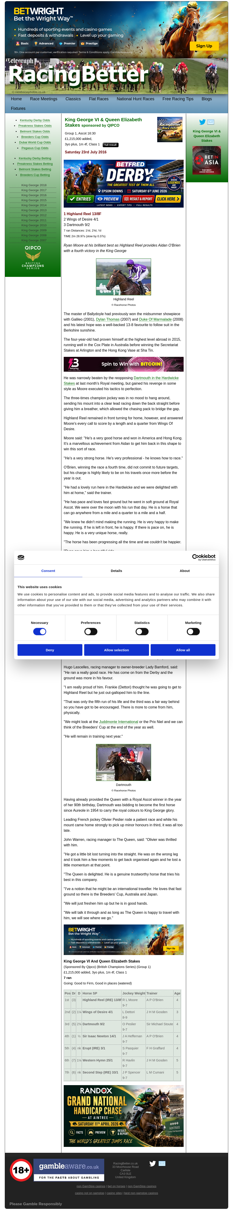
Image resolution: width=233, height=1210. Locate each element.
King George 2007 (33, 240)
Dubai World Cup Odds (35, 142)
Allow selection (116, 650)
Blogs (207, 99)
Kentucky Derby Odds (35, 120)
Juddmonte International (118, 722)
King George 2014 (33, 205)
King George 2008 (33, 235)
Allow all (183, 650)
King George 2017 (33, 190)
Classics (73, 99)
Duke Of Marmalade (155, 319)
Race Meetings (43, 99)
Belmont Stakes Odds (35, 131)
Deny (50, 650)
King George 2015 (33, 200)
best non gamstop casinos (141, 1193)
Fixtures (18, 108)
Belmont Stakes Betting (35, 169)
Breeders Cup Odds (35, 137)
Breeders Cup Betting (35, 175)
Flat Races (99, 99)
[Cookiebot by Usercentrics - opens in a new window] (195, 557)
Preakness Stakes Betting (35, 163)
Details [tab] (116, 571)
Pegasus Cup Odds (35, 148)
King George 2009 (33, 230)
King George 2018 (33, 185)
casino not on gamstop (89, 1193)
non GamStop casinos (91, 1186)
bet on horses (116, 1186)
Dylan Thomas (107, 319)
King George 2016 (33, 195)
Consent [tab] (48, 571)
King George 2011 (33, 220)
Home (16, 99)
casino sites (114, 1193)
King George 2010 (33, 225)
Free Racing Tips (177, 99)
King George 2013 (33, 210)
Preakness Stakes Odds (35, 125)
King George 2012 (33, 215)
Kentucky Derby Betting (35, 158)
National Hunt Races (135, 99)
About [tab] (185, 571)
